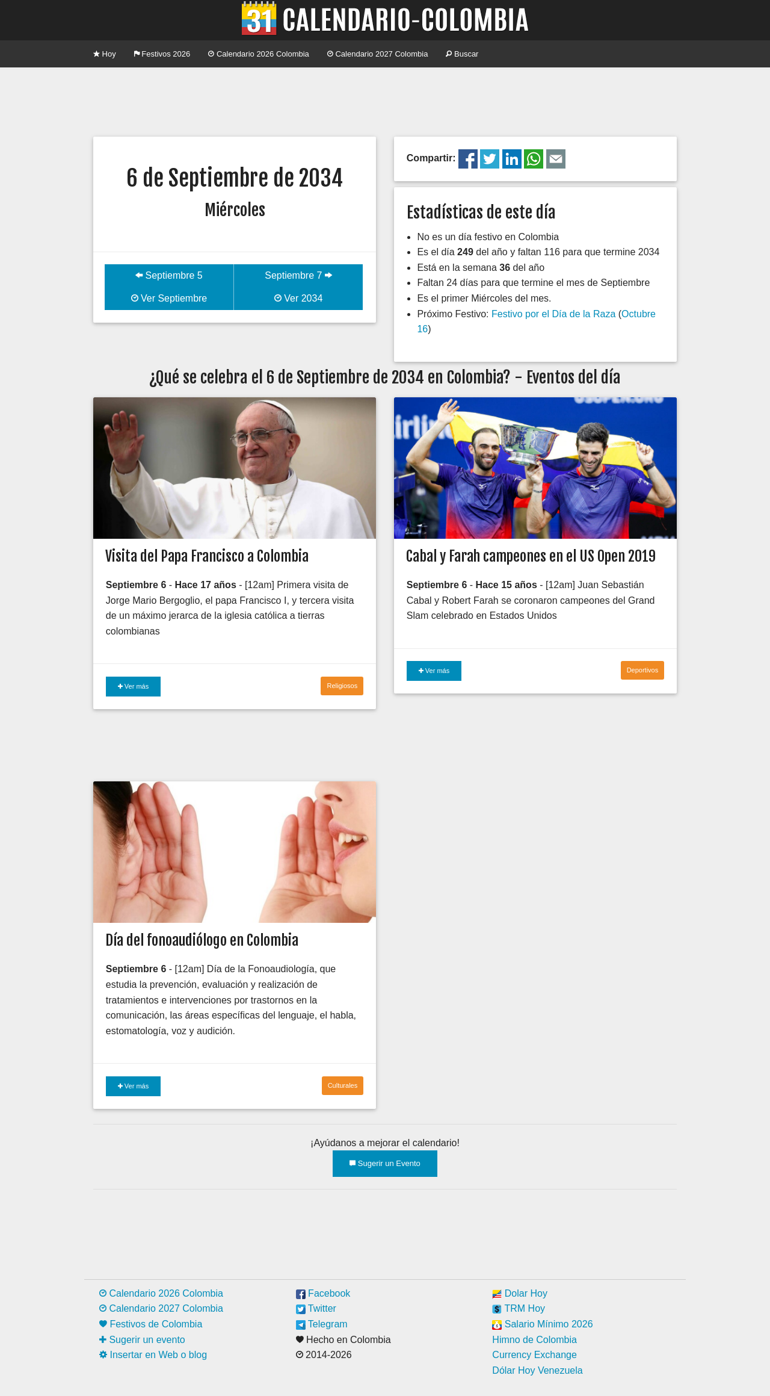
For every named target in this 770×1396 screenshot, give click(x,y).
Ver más (133, 686)
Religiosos (342, 685)
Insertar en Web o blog (153, 1355)
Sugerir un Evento (385, 1163)
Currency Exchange (534, 1355)
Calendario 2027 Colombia (377, 53)
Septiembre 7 (298, 275)
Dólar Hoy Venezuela (537, 1370)
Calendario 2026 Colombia (258, 53)
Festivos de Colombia (150, 1324)
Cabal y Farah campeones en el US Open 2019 (531, 556)
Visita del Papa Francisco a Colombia (207, 556)
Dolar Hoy (519, 1293)
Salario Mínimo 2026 (542, 1324)
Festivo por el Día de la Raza (553, 314)
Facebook (323, 1293)
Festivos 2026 (162, 53)
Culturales (343, 1085)
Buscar (462, 53)
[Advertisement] (385, 100)
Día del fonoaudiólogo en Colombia (201, 940)
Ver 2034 (298, 298)
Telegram (322, 1324)
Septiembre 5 (169, 275)
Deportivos (643, 670)
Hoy (104, 53)
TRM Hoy (518, 1308)
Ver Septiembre (169, 298)
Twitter (316, 1308)
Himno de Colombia (534, 1340)
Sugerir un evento (142, 1340)
